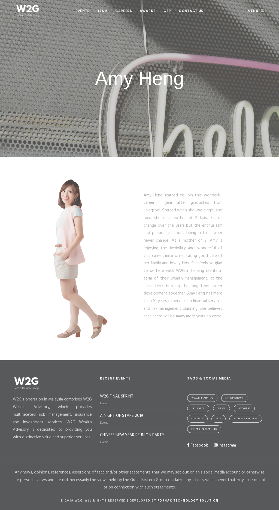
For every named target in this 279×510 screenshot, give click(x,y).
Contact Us (191, 10)
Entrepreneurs (235, 398)
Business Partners (246, 418)
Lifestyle (197, 418)
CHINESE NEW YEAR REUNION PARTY (132, 435)
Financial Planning (204, 429)
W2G (218, 418)
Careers (123, 10)
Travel (221, 408)
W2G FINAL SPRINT (117, 396)
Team (102, 10)
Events (82, 10)
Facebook (197, 445)
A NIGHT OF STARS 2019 (121, 415)
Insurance (198, 408)
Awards (148, 10)
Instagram (225, 445)
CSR (167, 10)
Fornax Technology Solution (188, 500)
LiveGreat (244, 408)
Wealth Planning (202, 398)
